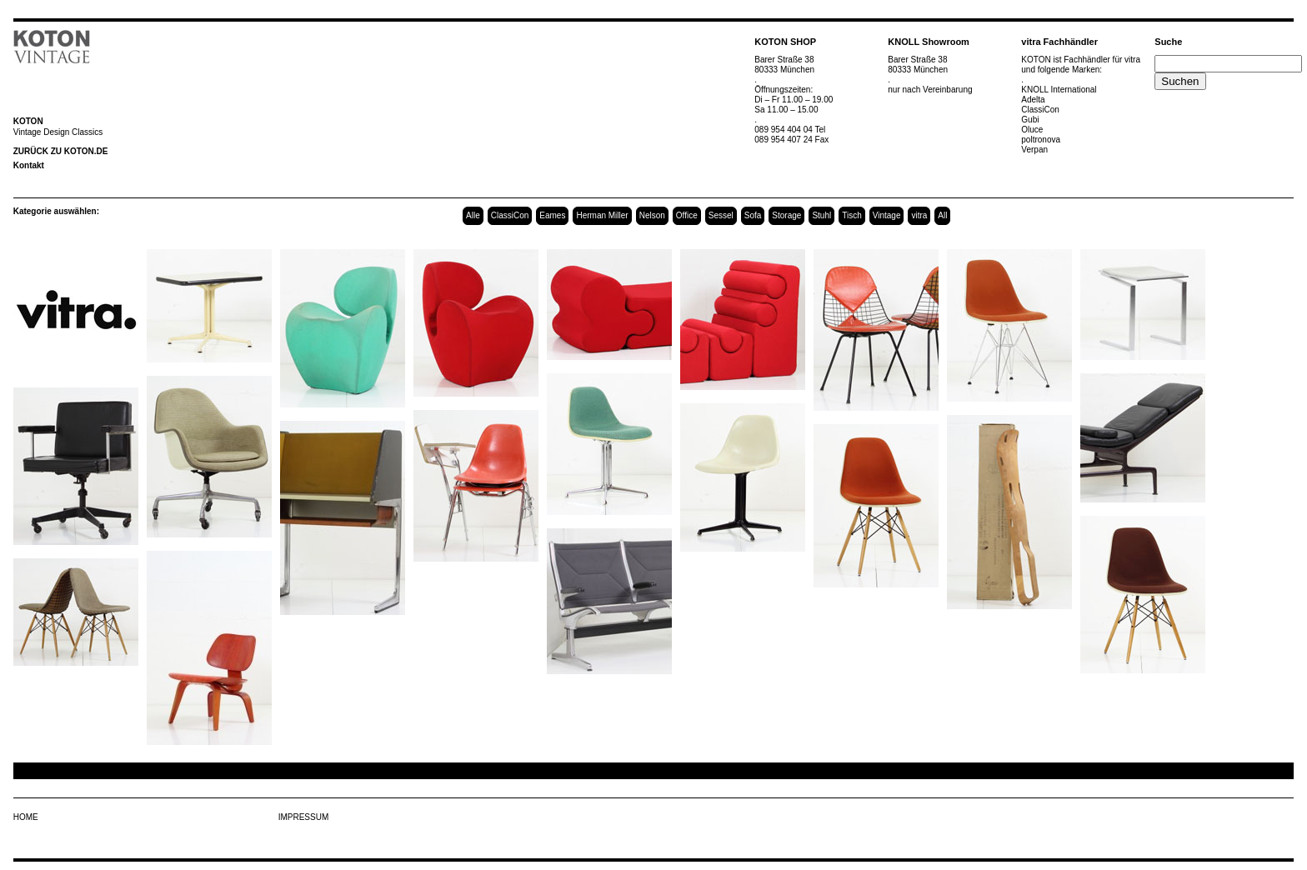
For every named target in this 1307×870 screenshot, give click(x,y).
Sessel (721, 215)
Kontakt (28, 165)
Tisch (852, 215)
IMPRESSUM (303, 817)
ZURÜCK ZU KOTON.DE (60, 151)
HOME (25, 817)
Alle (473, 215)
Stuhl (821, 215)
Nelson (652, 215)
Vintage (887, 215)
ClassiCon (510, 215)
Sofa (753, 215)
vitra (919, 215)
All (942, 215)
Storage (786, 215)
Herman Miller (602, 215)
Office (687, 215)
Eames (552, 215)
